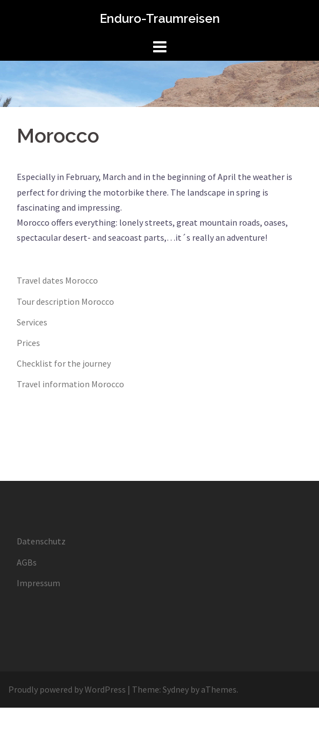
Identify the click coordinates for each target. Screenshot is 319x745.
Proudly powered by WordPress (67, 689)
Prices (28, 342)
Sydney (176, 689)
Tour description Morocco (65, 301)
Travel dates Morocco (57, 280)
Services (32, 322)
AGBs (27, 562)
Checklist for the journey (64, 363)
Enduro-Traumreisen (160, 18)
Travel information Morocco (70, 383)
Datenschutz (41, 541)
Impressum (38, 582)
